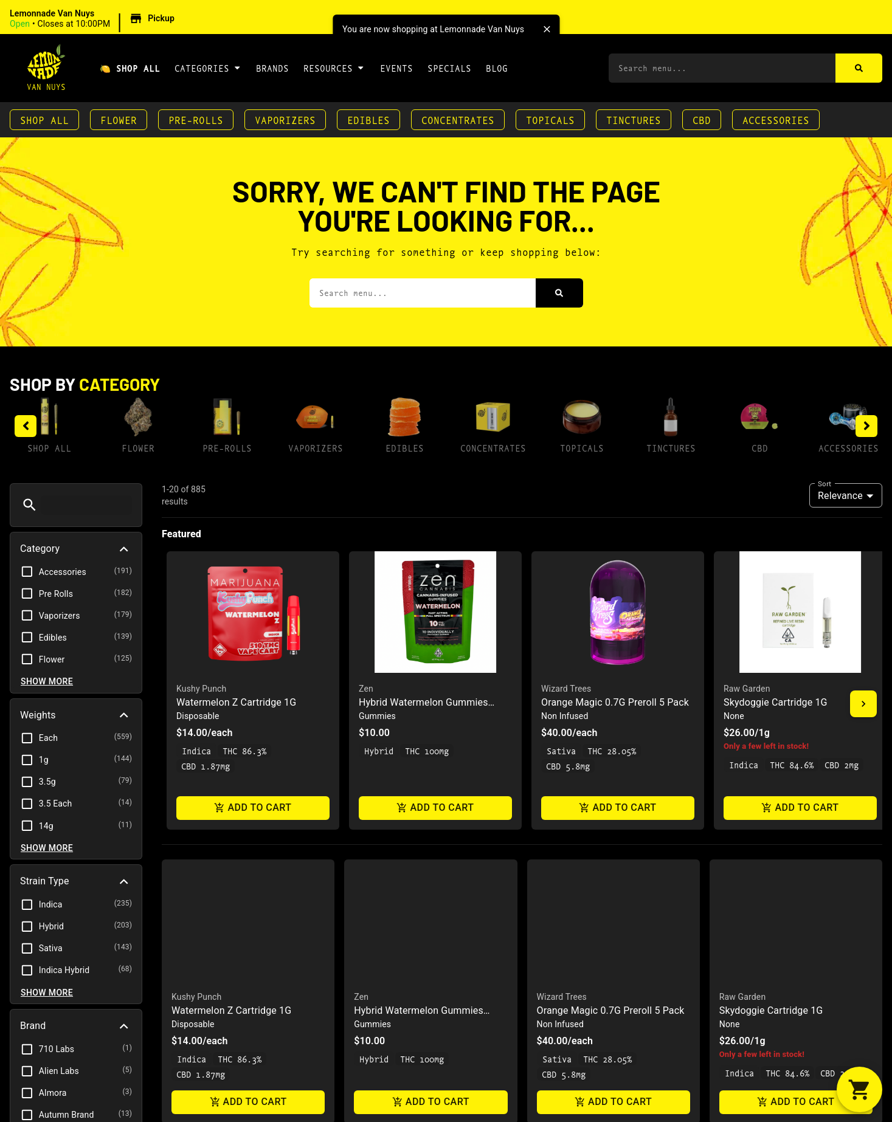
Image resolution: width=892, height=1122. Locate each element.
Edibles (368, 119)
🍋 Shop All (130, 67)
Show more (47, 681)
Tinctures (633, 119)
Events (396, 67)
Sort (825, 483)
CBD (702, 119)
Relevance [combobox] (840, 495)
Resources (334, 67)
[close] (547, 29)
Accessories (775, 119)
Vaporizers (285, 119)
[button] (94, 19)
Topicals (550, 119)
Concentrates (457, 119)
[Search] (858, 68)
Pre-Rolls (195, 119)
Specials (449, 67)
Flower (118, 119)
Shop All (44, 119)
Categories (208, 67)
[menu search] (86, 505)
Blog (497, 67)
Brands (272, 67)
